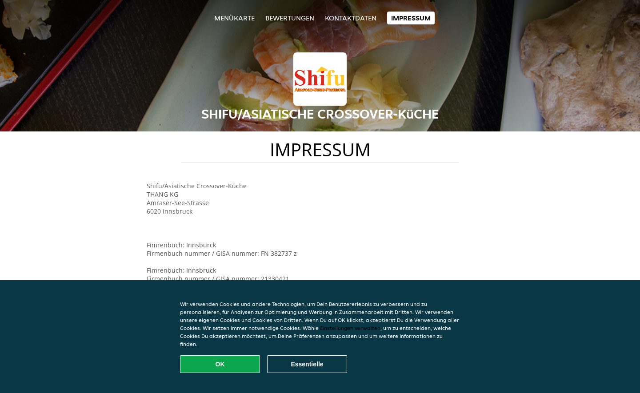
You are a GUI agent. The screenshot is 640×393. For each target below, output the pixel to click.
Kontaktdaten (350, 18)
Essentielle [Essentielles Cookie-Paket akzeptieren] (307, 364)
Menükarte (234, 18)
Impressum (411, 18)
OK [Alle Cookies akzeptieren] (220, 364)
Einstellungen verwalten (350, 328)
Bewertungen (289, 18)
